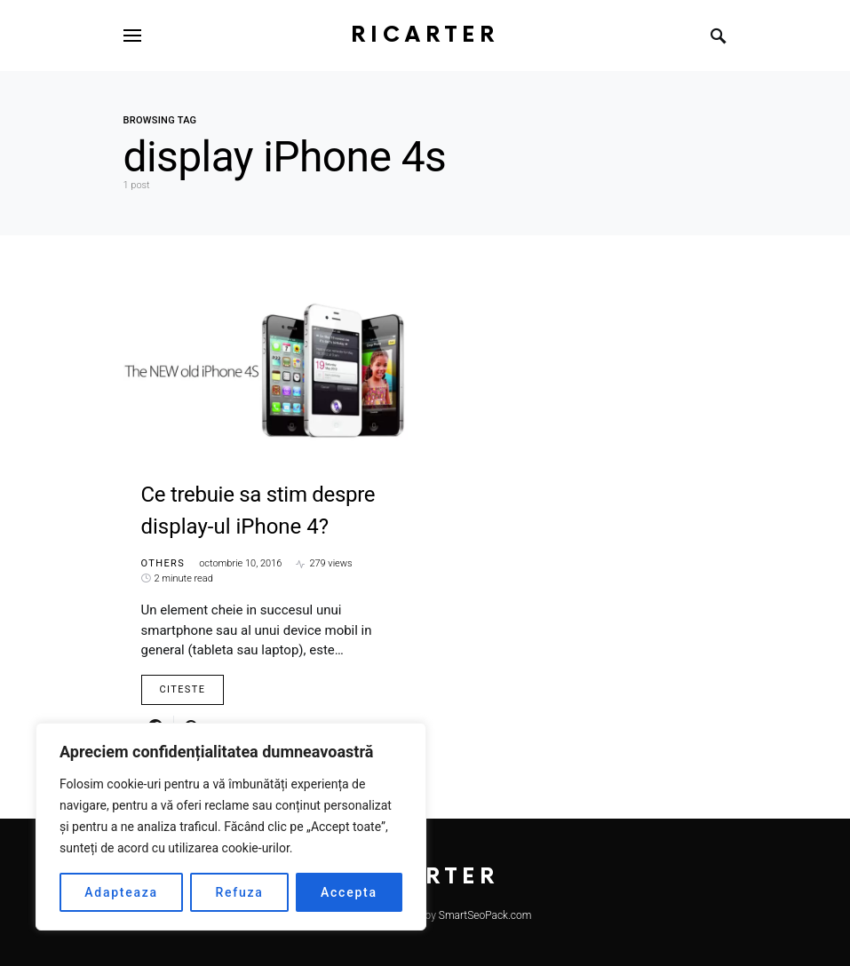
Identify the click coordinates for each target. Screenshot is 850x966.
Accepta (349, 892)
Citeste (183, 689)
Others (163, 563)
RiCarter (425, 35)
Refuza (239, 892)
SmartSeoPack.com (485, 915)
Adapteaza (121, 892)
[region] (231, 826)
